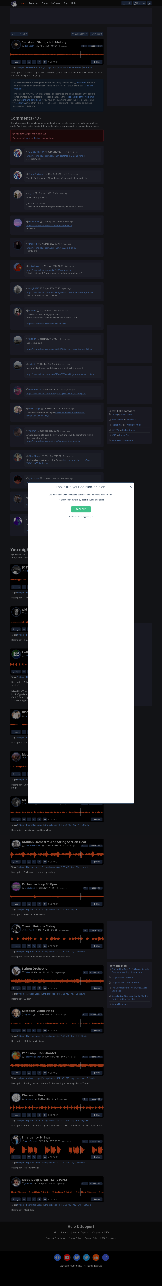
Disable (81, 509)
